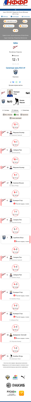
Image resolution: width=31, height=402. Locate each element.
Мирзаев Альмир (18, 167)
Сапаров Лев (17, 257)
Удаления (24, 114)
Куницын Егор (17, 93)
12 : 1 (15, 59)
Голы (16, 114)
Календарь (15, 16)
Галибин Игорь (18, 356)
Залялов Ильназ (18, 183)
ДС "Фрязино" (10, 26)
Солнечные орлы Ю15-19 (15, 68)
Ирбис (15, 43)
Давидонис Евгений (19, 335)
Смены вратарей (15, 118)
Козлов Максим (22, 101)
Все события (7, 114)
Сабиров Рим (17, 275)
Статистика (27, 16)
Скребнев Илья (18, 237)
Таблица (5, 16)
